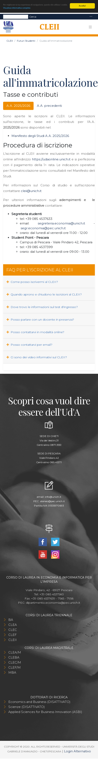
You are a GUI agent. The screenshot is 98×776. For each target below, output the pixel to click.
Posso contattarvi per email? (29, 345)
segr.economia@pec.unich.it (43, 228)
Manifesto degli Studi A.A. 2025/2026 (40, 136)
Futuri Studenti (26, 40)
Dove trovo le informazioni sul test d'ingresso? (42, 307)
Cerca (32, 16)
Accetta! (82, 5)
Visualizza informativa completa (16, 7)
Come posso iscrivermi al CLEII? (32, 282)
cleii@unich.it (31, 191)
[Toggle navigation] (91, 16)
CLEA (12, 625)
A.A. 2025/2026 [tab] (18, 106)
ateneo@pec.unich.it (52, 501)
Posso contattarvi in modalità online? (35, 332)
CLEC (12, 630)
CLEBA (13, 657)
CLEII (9, 40)
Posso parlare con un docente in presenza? (40, 319)
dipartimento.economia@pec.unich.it (53, 603)
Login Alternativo (77, 751)
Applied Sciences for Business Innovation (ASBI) (45, 712)
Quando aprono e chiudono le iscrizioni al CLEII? (44, 294)
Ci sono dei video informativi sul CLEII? (36, 357)
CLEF (12, 635)
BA (10, 620)
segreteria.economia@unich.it (61, 223)
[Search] (15, 16)
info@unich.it (53, 496)
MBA (12, 672)
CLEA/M (14, 652)
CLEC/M (14, 662)
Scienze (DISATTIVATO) (26, 707)
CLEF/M (14, 667)
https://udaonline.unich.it (51, 159)
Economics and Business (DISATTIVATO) (39, 702)
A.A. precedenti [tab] (49, 106)
